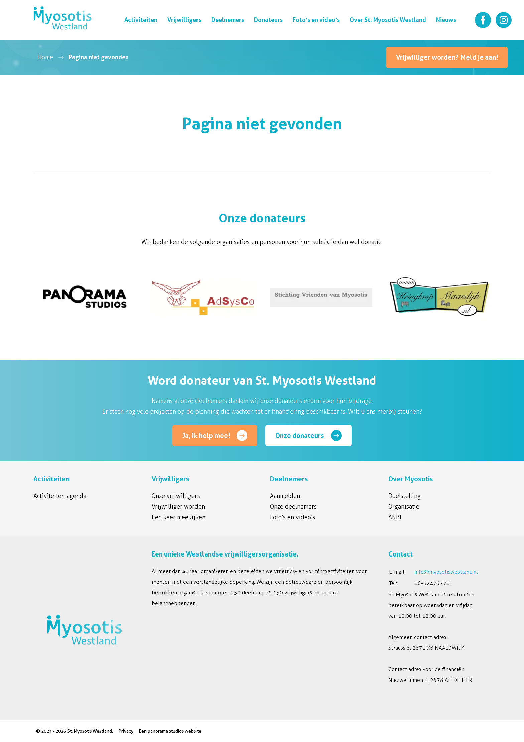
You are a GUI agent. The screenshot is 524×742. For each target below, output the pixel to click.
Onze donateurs (299, 435)
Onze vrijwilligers (176, 496)
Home (45, 57)
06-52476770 (432, 583)
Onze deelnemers (293, 506)
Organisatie (403, 506)
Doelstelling (404, 496)
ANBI (394, 517)
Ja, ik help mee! (206, 435)
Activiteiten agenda (59, 496)
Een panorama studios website (170, 731)
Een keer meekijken (178, 517)
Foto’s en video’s (292, 517)
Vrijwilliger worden (178, 506)
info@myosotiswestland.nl (446, 572)
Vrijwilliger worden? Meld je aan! (447, 57)
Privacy (125, 731)
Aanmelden (285, 496)
